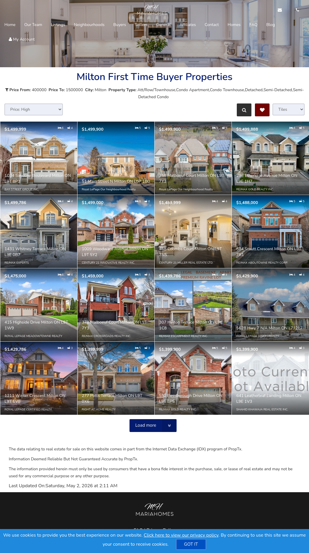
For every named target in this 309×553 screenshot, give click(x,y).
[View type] (288, 109)
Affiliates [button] (187, 24)
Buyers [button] (119, 24)
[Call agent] (295, 10)
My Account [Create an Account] (22, 39)
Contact (212, 24)
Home (9, 24)
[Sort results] (33, 109)
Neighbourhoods (89, 24)
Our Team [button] (33, 24)
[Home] (150, 10)
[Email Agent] (282, 10)
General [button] (163, 24)
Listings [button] (58, 24)
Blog (270, 24)
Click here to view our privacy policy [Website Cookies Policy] (181, 535)
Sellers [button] (141, 24)
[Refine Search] (243, 109)
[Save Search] (262, 109)
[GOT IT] (191, 544)
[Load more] (153, 425)
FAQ (253, 24)
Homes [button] (234, 24)
